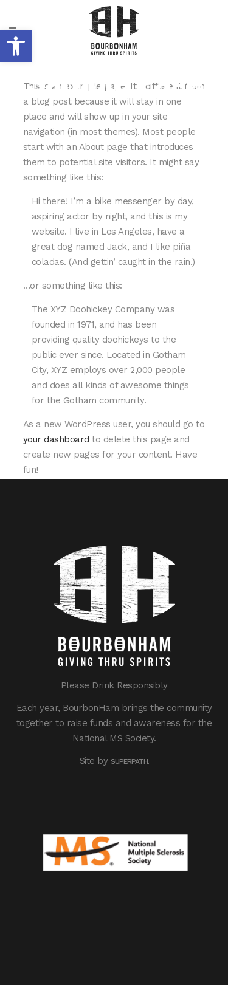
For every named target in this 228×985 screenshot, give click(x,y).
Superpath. (130, 761)
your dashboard (56, 439)
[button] (16, 46)
